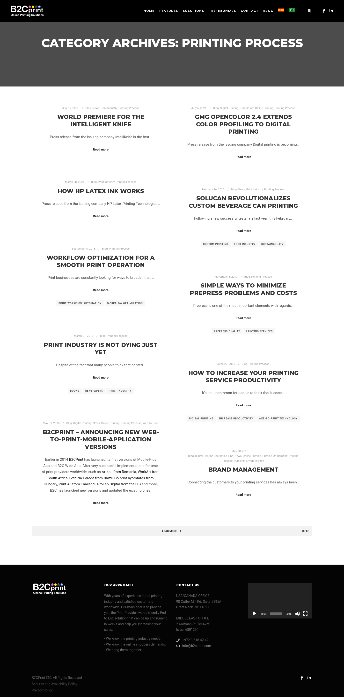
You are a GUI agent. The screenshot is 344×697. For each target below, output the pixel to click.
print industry (120, 390)
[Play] (254, 613)
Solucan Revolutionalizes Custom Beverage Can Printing (243, 202)
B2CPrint (76, 459)
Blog (88, 108)
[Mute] (297, 613)
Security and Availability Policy (54, 684)
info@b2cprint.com (193, 646)
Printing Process (128, 108)
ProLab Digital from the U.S (119, 484)
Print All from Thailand (77, 484)
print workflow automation (80, 303)
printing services (259, 331)
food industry (245, 244)
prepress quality (227, 331)
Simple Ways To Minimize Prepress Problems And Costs (243, 289)
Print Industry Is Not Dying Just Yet (101, 348)
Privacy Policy (42, 690)
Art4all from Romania (119, 472)
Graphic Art (247, 108)
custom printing (215, 244)
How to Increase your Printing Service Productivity (243, 376)
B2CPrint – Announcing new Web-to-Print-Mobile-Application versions (101, 439)
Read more (101, 149)
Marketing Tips (224, 456)
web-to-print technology (278, 418)
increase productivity (236, 418)
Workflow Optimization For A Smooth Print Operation (101, 261)
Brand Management (243, 469)
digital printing (201, 418)
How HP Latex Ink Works (101, 190)
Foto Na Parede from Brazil (91, 478)
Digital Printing (229, 108)
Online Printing (264, 108)
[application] (280, 600)
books (74, 390)
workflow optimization (125, 303)
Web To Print (151, 423)
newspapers (94, 390)
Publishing (240, 460)
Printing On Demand (275, 456)
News (95, 108)
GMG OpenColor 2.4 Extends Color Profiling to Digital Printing (243, 124)
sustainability (272, 244)
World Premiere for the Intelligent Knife (100, 120)
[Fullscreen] (305, 613)
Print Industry (109, 108)
